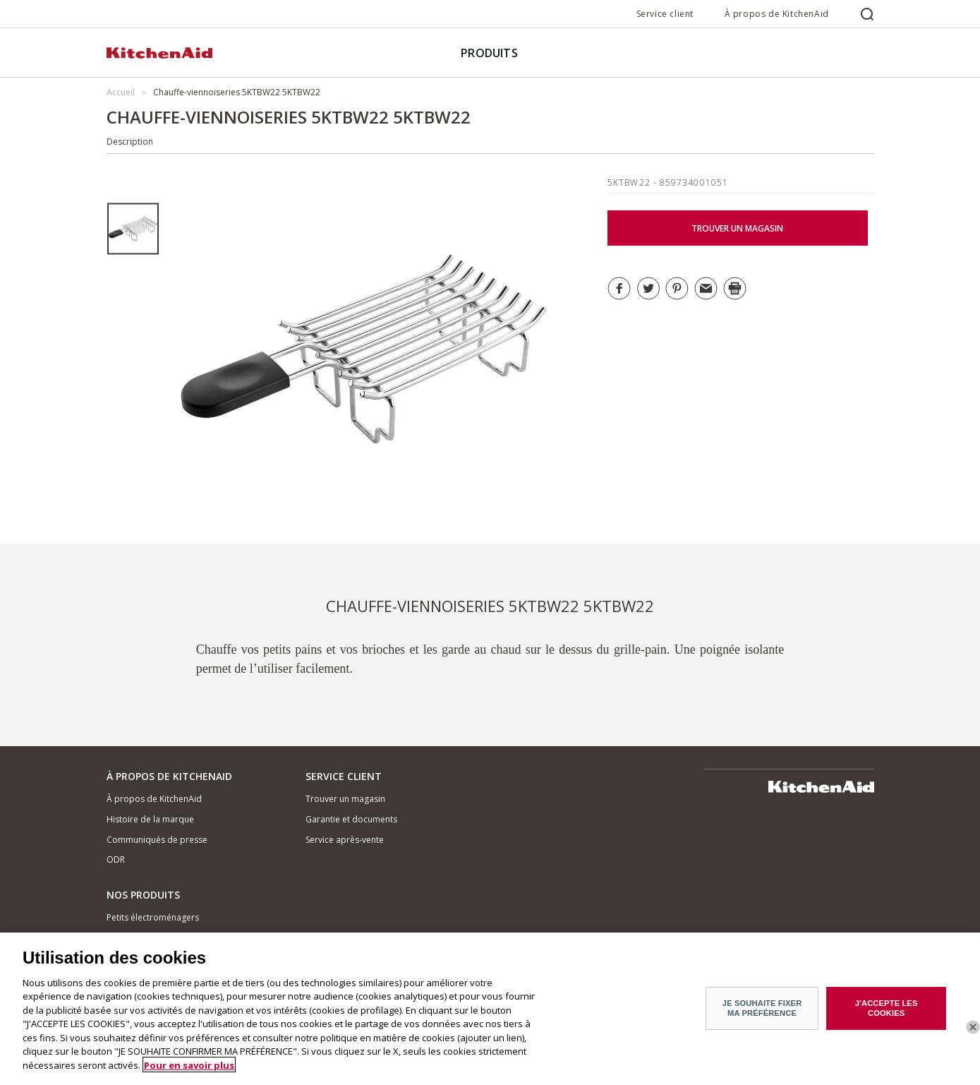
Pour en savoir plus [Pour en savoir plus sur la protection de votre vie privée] (189, 1069)
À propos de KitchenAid (777, 14)
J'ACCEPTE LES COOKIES (886, 1012)
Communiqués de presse (157, 840)
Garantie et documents (351, 819)
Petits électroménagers (153, 917)
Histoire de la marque (150, 819)
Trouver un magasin (345, 799)
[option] (133, 229)
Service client (665, 14)
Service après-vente (345, 840)
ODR (116, 859)
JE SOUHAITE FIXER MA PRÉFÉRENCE (762, 1012)
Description (130, 142)
